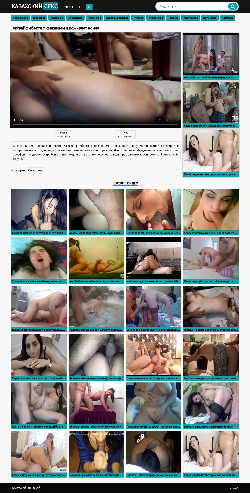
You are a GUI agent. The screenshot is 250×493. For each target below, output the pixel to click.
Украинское (155, 17)
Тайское (173, 17)
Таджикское (20, 17)
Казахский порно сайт (27, 488)
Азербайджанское (117, 17)
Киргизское (190, 17)
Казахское (57, 17)
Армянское (94, 17)
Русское (138, 17)
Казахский (34, 6)
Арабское (227, 17)
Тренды (72, 7)
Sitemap (234, 487)
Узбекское (39, 17)
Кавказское (75, 17)
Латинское (209, 17)
